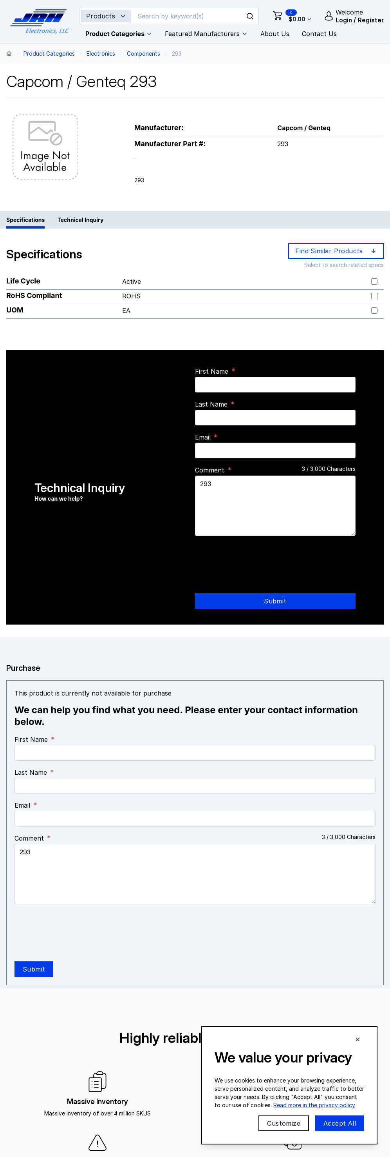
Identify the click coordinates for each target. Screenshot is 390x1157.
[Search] (188, 16)
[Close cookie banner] (358, 1039)
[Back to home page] (9, 53)
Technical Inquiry (80, 219)
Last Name (211, 404)
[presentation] (254, 557)
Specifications (25, 219)
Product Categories (49, 53)
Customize (283, 1123)
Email (203, 437)
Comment (209, 470)
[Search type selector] (106, 16)
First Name (211, 371)
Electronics (101, 53)
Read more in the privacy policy (314, 1105)
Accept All (339, 1123)
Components (143, 53)
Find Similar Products (336, 251)
